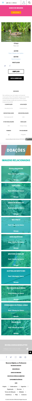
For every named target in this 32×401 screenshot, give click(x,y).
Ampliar (16, 71)
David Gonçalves (16, 59)
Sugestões (25, 386)
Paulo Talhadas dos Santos (16, 53)
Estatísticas (10, 394)
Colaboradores (15, 386)
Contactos (24, 394)
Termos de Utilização (12, 392)
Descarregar (16, 78)
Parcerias (21, 389)
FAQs (18, 394)
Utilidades (23, 392)
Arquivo (6, 386)
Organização (12, 389)
